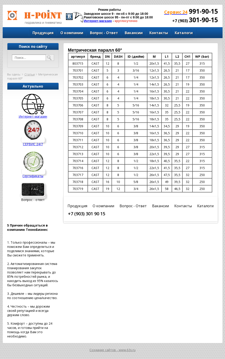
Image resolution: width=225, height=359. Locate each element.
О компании (71, 32)
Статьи (29, 74)
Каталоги (184, 32)
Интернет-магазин (98, 21)
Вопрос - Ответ (104, 32)
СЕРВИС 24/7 (33, 144)
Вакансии (134, 32)
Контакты (158, 32)
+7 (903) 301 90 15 (86, 214)
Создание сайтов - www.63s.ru (112, 350)
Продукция (43, 32)
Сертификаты (32, 176)
